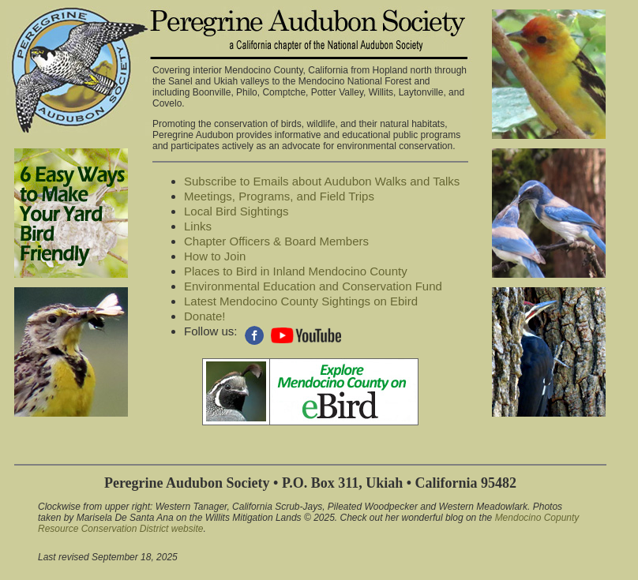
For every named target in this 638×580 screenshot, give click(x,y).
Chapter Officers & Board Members (276, 241)
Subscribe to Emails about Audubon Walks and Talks (322, 181)
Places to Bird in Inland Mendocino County (295, 271)
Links (198, 226)
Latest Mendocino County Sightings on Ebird (301, 301)
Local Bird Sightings (236, 211)
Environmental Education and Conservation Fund (313, 286)
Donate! (205, 316)
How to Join (215, 256)
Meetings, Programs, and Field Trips (279, 196)
